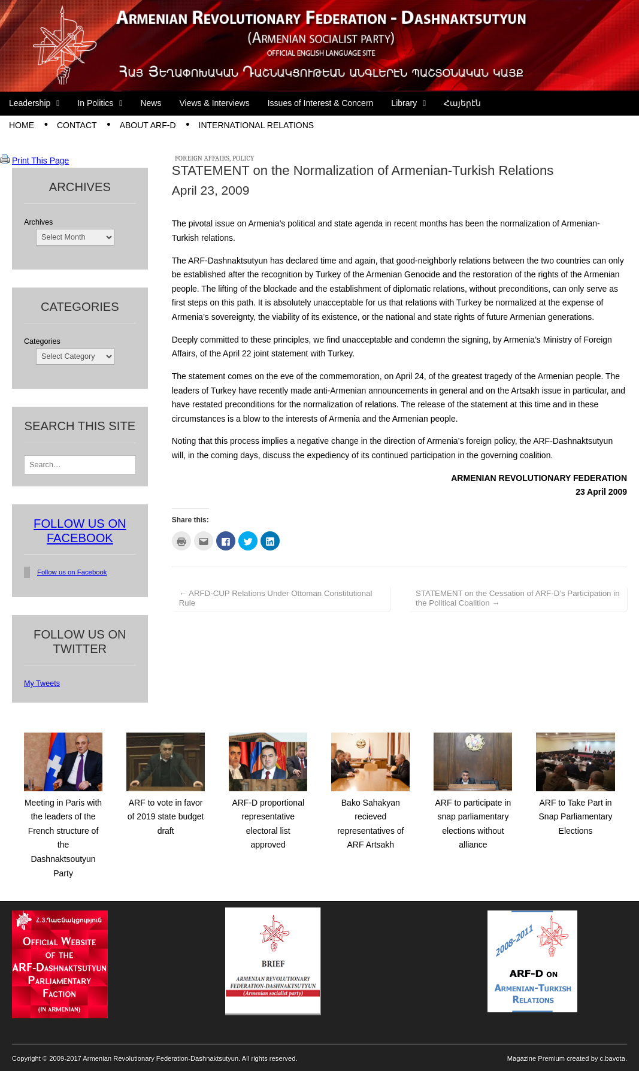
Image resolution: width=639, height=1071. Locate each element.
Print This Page (40, 160)
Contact (77, 125)
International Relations (256, 125)
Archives (38, 222)
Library (404, 103)
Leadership (29, 103)
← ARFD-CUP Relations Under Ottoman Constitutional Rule (276, 598)
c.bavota (612, 1058)
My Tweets (42, 683)
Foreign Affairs (202, 158)
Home (21, 125)
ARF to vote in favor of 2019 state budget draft (166, 817)
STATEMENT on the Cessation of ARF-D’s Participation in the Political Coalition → (517, 598)
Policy (243, 158)
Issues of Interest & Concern (321, 103)
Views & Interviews (214, 103)
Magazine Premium (536, 1058)
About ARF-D (148, 125)
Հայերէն (462, 103)
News (150, 103)
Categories (42, 341)
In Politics (95, 103)
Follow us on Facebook (72, 572)
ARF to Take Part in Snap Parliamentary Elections (576, 817)
